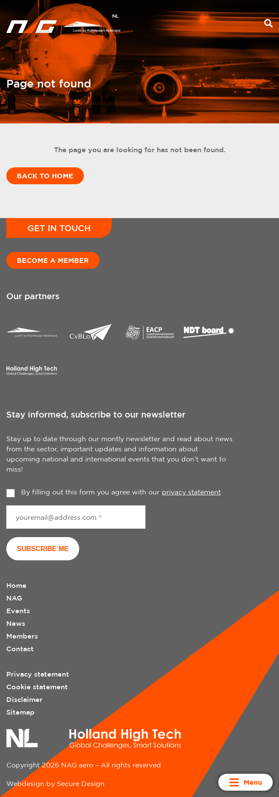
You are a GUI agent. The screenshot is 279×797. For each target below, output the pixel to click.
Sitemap (20, 712)
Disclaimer (24, 699)
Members (22, 636)
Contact (20, 648)
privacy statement (191, 492)
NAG (14, 598)
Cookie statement (37, 687)
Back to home (45, 176)
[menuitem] (115, 17)
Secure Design (81, 783)
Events (18, 610)
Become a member (53, 260)
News (15, 623)
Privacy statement (37, 674)
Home (16, 585)
